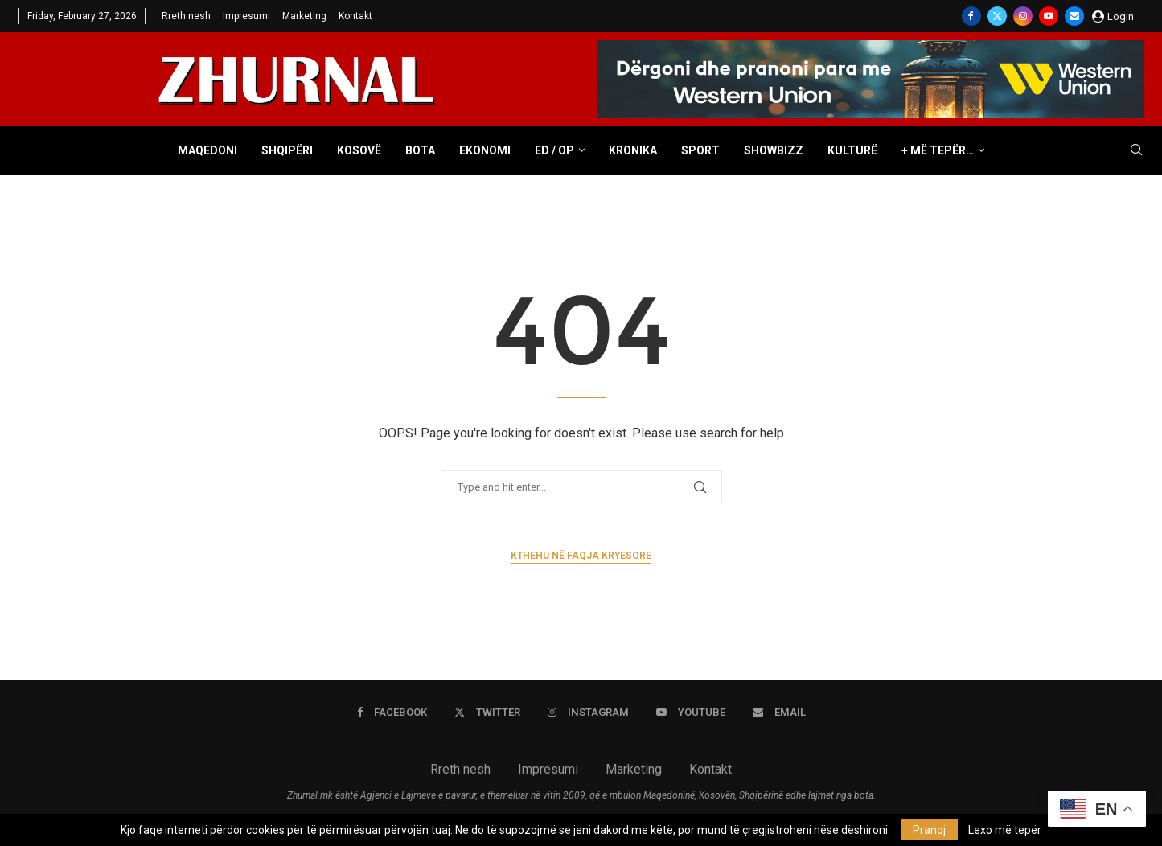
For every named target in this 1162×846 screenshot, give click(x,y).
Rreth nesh (186, 16)
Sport (700, 150)
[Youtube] (1048, 16)
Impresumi (246, 16)
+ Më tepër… (937, 150)
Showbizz (773, 150)
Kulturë (852, 150)
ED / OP (554, 150)
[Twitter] (997, 16)
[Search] (1136, 150)
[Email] (1074, 16)
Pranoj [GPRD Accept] (929, 829)
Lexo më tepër (1004, 830)
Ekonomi (485, 150)
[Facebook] (971, 16)
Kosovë (359, 150)
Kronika (633, 150)
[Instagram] (1023, 16)
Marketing (304, 16)
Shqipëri (287, 150)
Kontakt (355, 16)
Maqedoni (207, 150)
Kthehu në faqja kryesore (581, 555)
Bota (420, 150)
